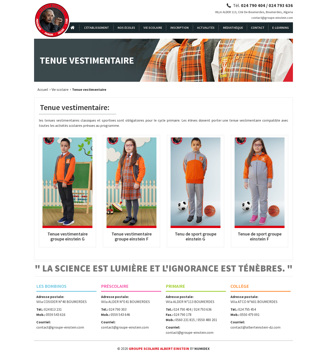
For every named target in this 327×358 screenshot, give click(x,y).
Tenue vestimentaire (89, 89)
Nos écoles (126, 28)
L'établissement (96, 28)
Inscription (179, 28)
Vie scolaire (153, 28)
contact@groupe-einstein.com (272, 18)
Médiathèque (233, 28)
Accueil (42, 89)
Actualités (206, 28)
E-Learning (280, 28)
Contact (258, 28)
